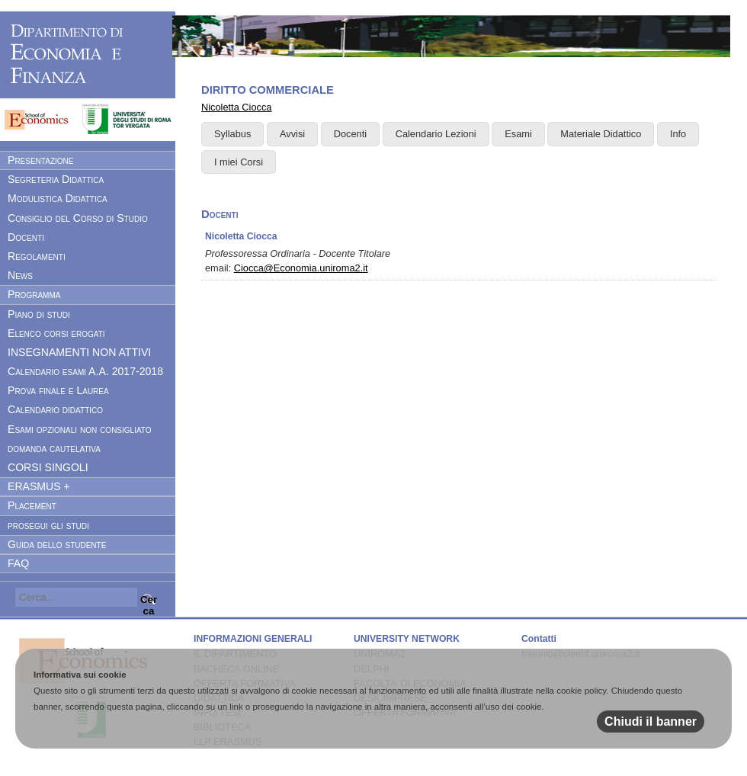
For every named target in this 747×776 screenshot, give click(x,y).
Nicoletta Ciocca (236, 107)
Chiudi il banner (650, 721)
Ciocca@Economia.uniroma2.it (301, 268)
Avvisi (292, 133)
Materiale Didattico (600, 133)
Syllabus (232, 133)
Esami (518, 133)
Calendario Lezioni (436, 133)
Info (678, 133)
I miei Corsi (238, 162)
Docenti (350, 133)
